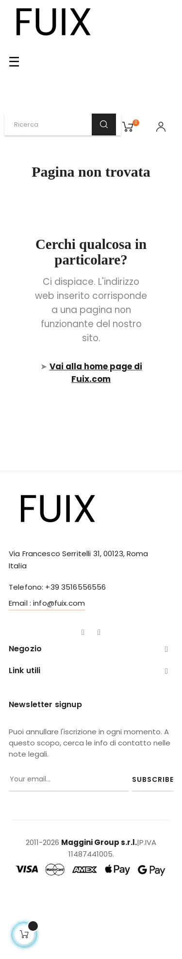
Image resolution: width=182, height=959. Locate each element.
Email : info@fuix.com (47, 603)
